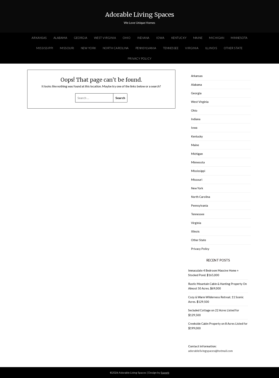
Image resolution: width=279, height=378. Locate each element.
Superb (165, 372)
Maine (198, 37)
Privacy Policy (140, 58)
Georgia (80, 37)
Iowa (160, 37)
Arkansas (39, 37)
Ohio (126, 37)
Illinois (211, 48)
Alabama (60, 37)
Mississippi (44, 48)
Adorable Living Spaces (139, 13)
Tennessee (171, 48)
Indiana (143, 37)
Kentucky (179, 37)
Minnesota (239, 37)
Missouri (67, 48)
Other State (233, 48)
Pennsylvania (145, 48)
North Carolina (116, 48)
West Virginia (105, 37)
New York (88, 48)
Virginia (191, 48)
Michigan (216, 37)
